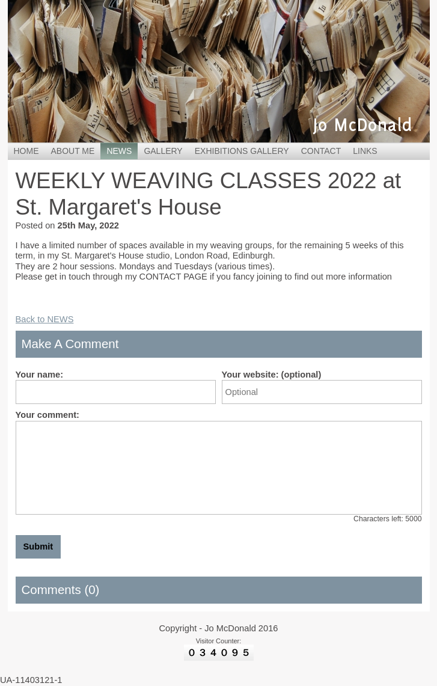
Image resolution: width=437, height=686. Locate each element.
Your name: (40, 374)
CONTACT (321, 151)
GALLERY (163, 151)
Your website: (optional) (272, 374)
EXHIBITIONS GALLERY (242, 151)
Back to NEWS (45, 319)
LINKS (365, 151)
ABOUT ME (73, 151)
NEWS (119, 151)
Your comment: (47, 415)
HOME (26, 151)
